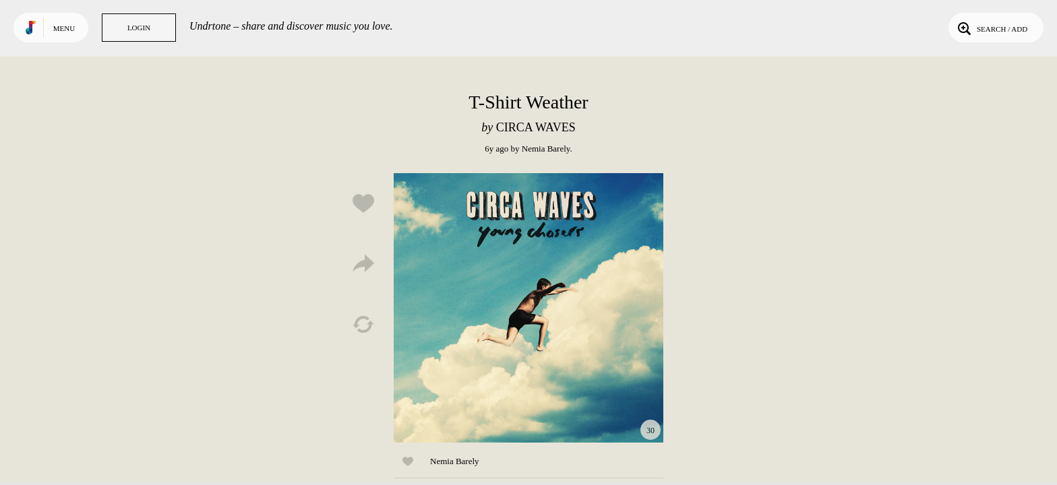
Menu (64, 28)
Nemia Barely (546, 148)
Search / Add (991, 28)
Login (138, 28)
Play (528, 308)
